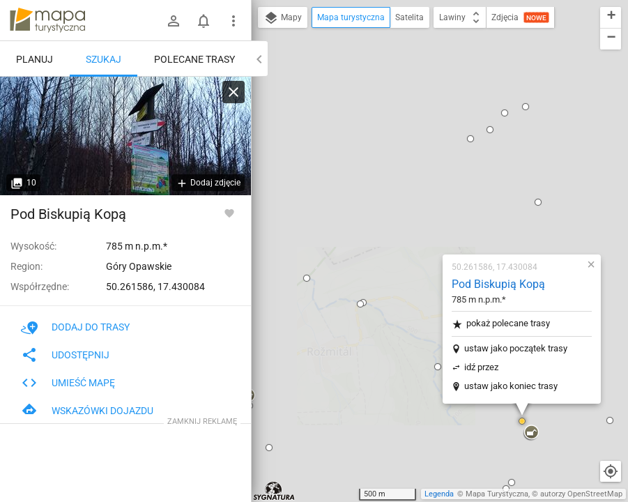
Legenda (439, 494)
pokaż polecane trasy (418, 154)
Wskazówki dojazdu (87, 410)
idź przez (398, 197)
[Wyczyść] (233, 92)
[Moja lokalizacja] (610, 471)
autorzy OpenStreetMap (581, 494)
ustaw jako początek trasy (432, 178)
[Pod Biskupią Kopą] (125, 136)
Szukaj (103, 59)
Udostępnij (65, 355)
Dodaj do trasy (75, 327)
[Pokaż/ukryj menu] (233, 21)
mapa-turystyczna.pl (47, 20)
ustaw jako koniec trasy (428, 216)
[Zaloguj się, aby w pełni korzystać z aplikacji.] (229, 212)
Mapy (282, 18)
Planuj (34, 59)
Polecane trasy (194, 59)
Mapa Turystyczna (497, 494)
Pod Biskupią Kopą (415, 114)
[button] (354, 196)
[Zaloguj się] (173, 21)
